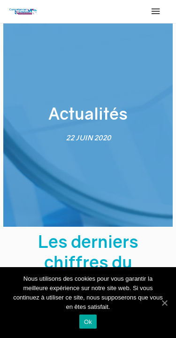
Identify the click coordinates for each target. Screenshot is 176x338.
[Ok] (164, 302)
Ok (88, 321)
